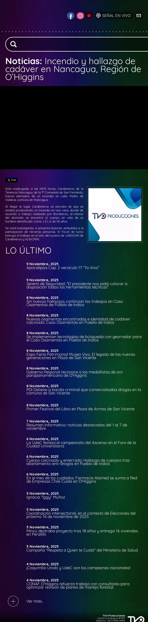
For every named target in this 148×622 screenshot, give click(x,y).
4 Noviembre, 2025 (42, 564)
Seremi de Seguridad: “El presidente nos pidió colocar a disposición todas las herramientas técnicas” (76, 285)
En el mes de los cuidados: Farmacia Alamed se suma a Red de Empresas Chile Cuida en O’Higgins (81, 479)
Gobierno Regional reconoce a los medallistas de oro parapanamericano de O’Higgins (74, 373)
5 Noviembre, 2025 (42, 493)
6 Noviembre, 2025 (42, 439)
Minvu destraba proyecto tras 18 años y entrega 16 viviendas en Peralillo (82, 532)
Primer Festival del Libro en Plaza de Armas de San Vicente (80, 408)
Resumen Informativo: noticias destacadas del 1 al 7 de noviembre (76, 426)
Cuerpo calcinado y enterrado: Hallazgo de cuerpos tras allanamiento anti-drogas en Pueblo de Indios (78, 462)
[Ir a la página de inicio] (22, 29)
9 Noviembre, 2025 (42, 264)
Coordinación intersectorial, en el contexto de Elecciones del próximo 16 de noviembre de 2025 (81, 514)
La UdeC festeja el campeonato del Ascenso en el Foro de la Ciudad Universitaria (81, 444)
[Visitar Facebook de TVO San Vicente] (70, 15)
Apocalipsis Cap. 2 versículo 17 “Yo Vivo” (62, 267)
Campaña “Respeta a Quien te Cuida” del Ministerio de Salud (82, 550)
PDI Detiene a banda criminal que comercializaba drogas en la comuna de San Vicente (83, 391)
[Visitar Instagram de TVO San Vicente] (80, 15)
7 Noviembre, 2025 (42, 421)
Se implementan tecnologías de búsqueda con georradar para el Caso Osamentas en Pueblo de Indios (84, 338)
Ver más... (34, 601)
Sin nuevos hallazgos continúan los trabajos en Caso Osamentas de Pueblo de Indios (74, 303)
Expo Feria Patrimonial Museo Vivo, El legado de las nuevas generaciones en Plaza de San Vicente (80, 356)
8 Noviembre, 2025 (42, 298)
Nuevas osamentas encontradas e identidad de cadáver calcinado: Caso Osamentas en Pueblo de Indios (78, 320)
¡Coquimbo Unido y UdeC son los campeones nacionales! (78, 567)
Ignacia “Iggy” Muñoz (45, 497)
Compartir (12, 176)
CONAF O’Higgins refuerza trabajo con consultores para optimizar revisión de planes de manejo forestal (77, 585)
